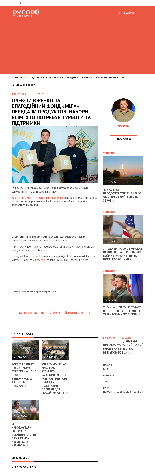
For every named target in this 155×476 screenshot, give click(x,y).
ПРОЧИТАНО (87, 77)
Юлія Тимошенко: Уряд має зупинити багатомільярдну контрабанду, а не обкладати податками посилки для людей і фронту (55, 379)
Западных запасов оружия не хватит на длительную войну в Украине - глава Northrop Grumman (122, 254)
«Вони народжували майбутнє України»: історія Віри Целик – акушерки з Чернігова (24, 434)
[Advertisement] (77, 44)
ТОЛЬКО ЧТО (22, 77)
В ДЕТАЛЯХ (37, 77)
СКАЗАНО (101, 77)
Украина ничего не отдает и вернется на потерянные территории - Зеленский (122, 310)
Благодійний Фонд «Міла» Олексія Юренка (37, 197)
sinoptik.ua (136, 391)
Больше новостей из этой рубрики (54, 313)
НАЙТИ (129, 13)
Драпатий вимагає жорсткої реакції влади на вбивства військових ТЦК (123, 346)
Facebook (40, 260)
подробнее (124, 138)
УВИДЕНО (72, 77)
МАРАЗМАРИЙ (117, 77)
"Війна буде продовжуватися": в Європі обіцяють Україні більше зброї (122, 195)
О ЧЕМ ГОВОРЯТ (55, 77)
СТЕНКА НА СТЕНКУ (24, 85)
